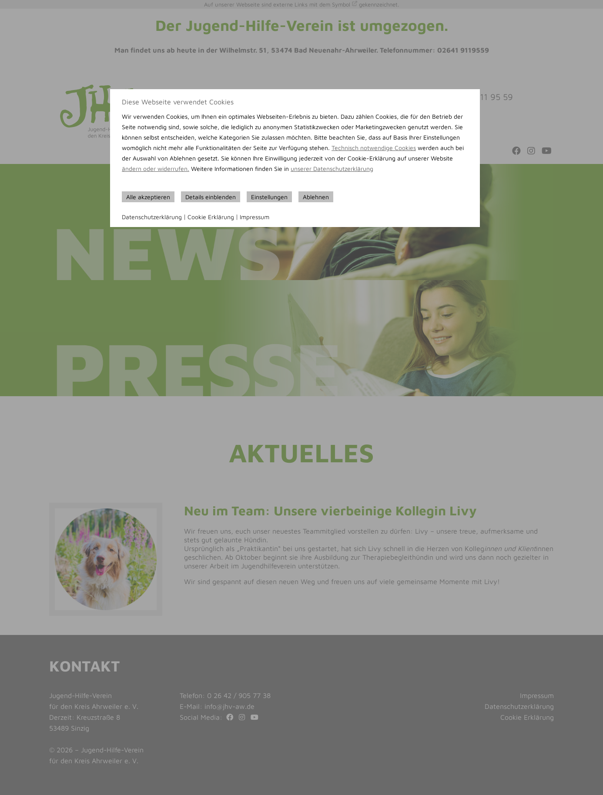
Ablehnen (316, 196)
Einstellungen (269, 196)
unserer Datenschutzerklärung (332, 168)
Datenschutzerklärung (152, 216)
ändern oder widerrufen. (155, 168)
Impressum (254, 216)
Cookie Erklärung (211, 216)
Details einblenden (210, 196)
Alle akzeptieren (148, 196)
